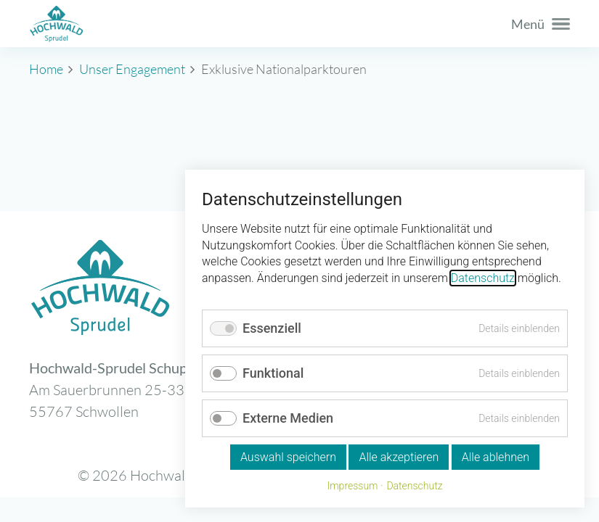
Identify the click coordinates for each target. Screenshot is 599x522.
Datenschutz (483, 278)
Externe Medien (288, 418)
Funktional (273, 373)
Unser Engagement (132, 69)
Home (46, 69)
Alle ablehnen (495, 457)
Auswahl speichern (288, 457)
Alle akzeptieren (399, 457)
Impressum (352, 486)
